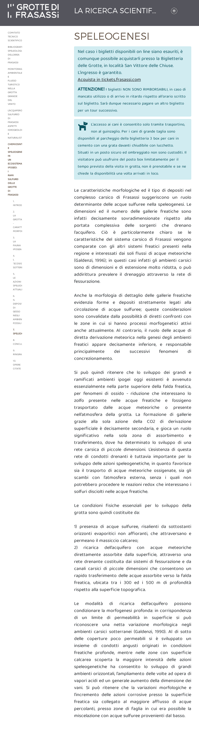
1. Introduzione (14, 203)
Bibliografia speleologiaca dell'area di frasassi (11, 55)
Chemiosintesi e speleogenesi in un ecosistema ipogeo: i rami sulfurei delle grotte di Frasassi (11, 169)
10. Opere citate (14, 365)
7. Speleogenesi (14, 332)
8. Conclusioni (14, 342)
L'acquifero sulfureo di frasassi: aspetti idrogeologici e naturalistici (11, 124)
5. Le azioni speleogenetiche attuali (14, 282)
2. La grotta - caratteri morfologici (14, 222)
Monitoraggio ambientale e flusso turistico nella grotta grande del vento (11, 87)
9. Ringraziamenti (14, 352)
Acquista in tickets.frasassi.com (109, 80)
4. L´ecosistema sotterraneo (14, 262)
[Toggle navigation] (174, 11)
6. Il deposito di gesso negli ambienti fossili (14, 310)
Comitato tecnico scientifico (11, 37)
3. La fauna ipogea (14, 244)
